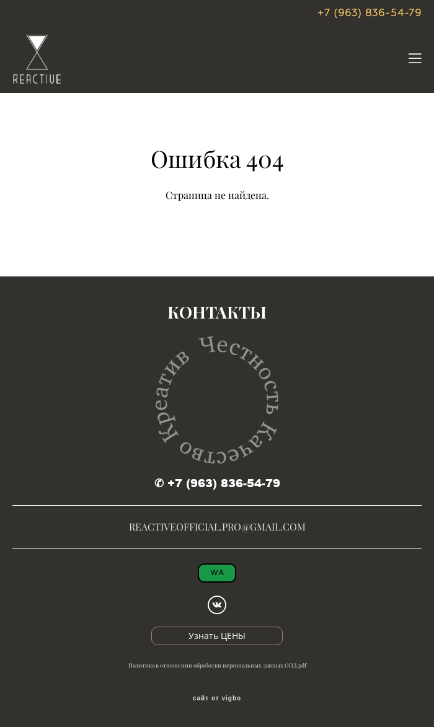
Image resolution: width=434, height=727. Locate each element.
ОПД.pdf (295, 665)
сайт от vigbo (217, 698)
